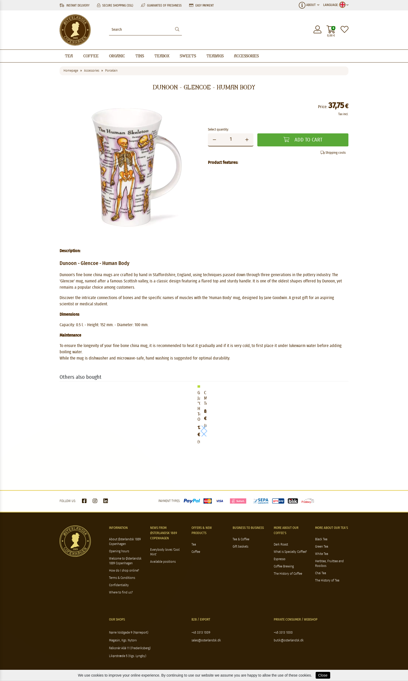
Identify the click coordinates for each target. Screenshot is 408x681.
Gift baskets (240, 546)
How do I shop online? (124, 570)
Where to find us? (121, 592)
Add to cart (302, 140)
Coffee (91, 55)
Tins (139, 55)
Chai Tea (320, 573)
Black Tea (321, 539)
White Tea (321, 554)
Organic (117, 55)
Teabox (161, 55)
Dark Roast (281, 544)
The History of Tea (327, 580)
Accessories (246, 55)
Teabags (215, 55)
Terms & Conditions (122, 578)
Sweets (188, 55)
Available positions (163, 562)
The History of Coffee (288, 573)
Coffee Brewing (284, 566)
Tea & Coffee (241, 539)
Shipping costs (333, 152)
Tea (69, 55)
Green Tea (321, 546)
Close (323, 675)
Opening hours (119, 551)
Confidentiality (119, 585)
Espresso (279, 559)
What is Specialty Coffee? (290, 552)
